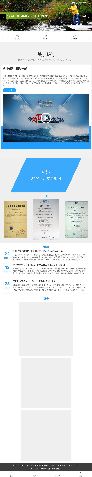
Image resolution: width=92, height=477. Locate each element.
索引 (53, 465)
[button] (3, 17)
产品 (21, 465)
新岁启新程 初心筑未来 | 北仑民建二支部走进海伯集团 (39, 264)
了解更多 (9, 90)
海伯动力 (17, 38)
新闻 (39, 465)
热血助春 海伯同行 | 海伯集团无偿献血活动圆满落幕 (38, 251)
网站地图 (61, 465)
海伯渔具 (46, 38)
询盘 (70, 465)
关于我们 (30, 465)
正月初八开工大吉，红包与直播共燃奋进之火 (34, 281)
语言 (77, 465)
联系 (46, 465)
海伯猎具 (74, 38)
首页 (14, 465)
